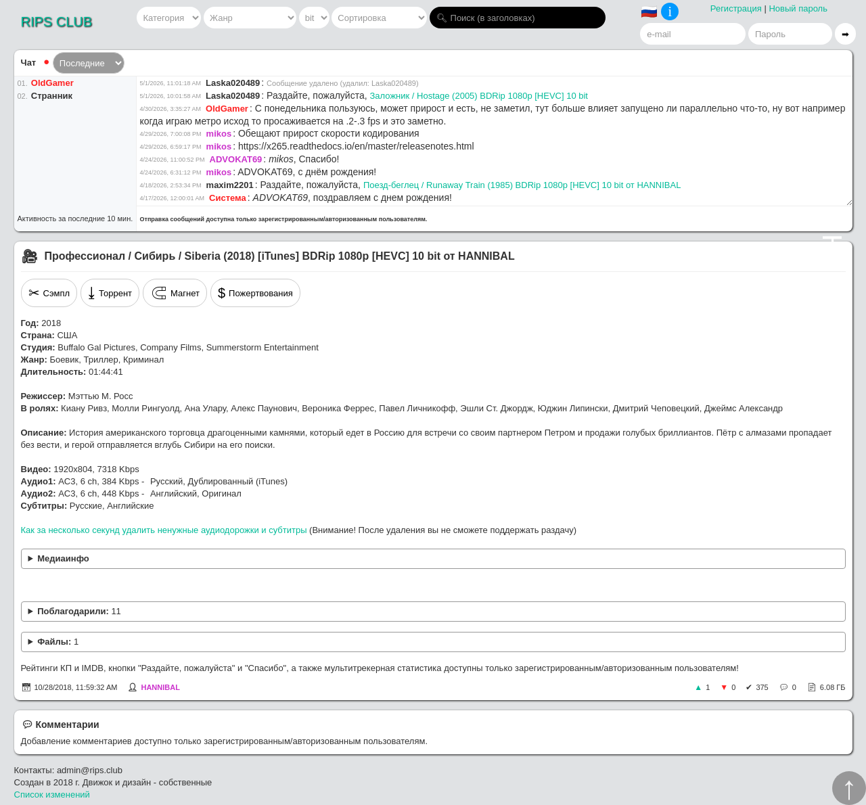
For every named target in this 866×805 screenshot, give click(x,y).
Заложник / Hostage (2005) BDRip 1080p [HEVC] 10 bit (479, 96)
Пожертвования (255, 292)
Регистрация (736, 8)
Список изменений (52, 794)
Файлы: (57, 642)
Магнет (175, 292)
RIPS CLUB (57, 21)
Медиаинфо (63, 558)
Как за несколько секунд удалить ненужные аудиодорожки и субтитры (164, 530)
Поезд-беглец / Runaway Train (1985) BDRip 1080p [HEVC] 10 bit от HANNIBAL (522, 185)
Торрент (110, 292)
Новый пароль (798, 8)
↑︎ (849, 788)
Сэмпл (49, 292)
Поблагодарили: (79, 611)
